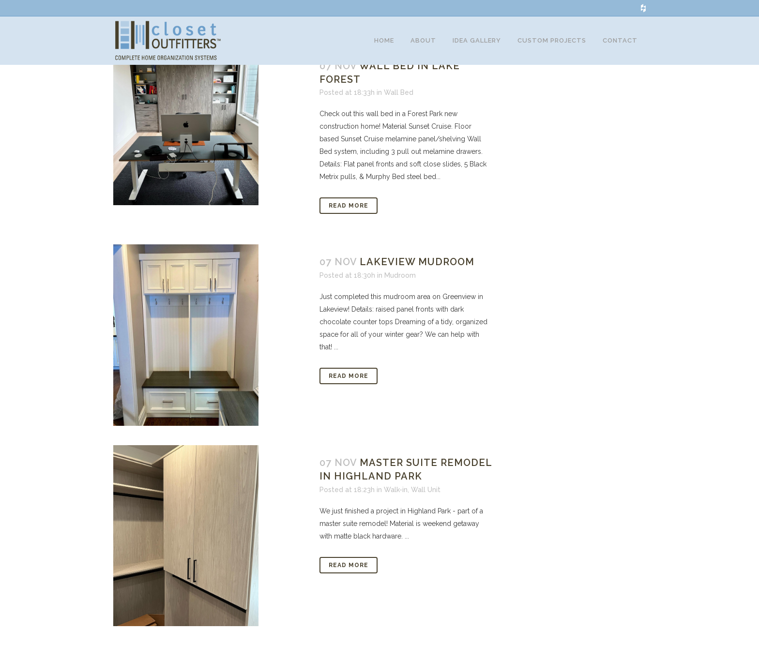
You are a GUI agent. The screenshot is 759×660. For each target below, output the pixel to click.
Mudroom (400, 290)
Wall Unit (425, 504)
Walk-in (396, 504)
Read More (348, 220)
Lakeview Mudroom (417, 276)
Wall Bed (398, 107)
